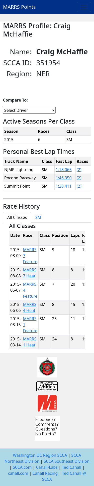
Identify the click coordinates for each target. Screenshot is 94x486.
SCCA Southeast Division (66, 461)
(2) (79, 169)
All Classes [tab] (17, 217)
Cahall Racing (45, 473)
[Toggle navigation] (84, 7)
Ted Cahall (71, 467)
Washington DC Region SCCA (40, 455)
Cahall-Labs (47, 467)
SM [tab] (38, 217)
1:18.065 (64, 169)
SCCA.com (22, 467)
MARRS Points (19, 7)
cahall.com (18, 473)
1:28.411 (64, 186)
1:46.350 (64, 178)
